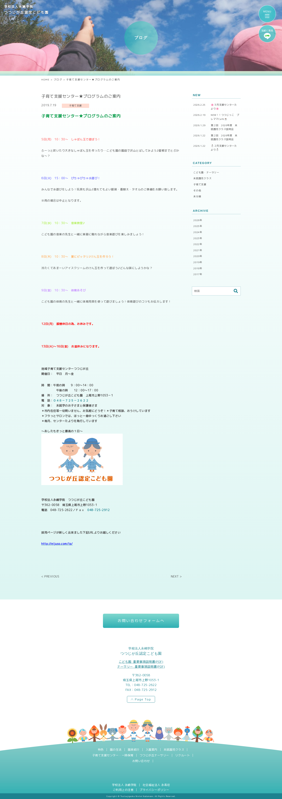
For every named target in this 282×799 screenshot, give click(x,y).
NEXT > (176, 576)
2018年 (197, 268)
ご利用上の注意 (123, 789)
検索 (236, 291)
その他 (197, 190)
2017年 (197, 274)
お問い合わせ (141, 761)
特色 (101, 749)
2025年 (197, 226)
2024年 (197, 232)
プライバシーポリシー (154, 789)
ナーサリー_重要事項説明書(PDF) (141, 666)
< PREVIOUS (50, 576)
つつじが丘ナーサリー (154, 755)
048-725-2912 (98, 510)
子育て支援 (199, 184)
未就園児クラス (202, 178)
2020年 (197, 256)
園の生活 (116, 749)
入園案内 (151, 749)
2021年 (197, 250)
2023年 (197, 238)
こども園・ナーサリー (206, 172)
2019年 (197, 262)
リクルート (182, 755)
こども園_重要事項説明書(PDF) (141, 662)
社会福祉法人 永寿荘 (156, 785)
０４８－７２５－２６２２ (71, 400)
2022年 (197, 244)
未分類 (197, 196)
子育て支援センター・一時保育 (112, 755)
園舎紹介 (134, 749)
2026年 (197, 220)
